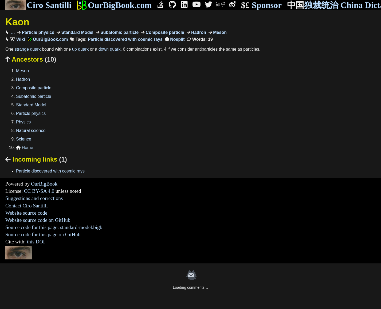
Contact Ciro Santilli (26, 205)
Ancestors (30, 59)
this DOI (36, 241)
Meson (219, 32)
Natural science (30, 130)
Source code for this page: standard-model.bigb (53, 227)
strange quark (28, 49)
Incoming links (36, 159)
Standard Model (76, 32)
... (12, 32)
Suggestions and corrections (34, 198)
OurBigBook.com (114, 5)
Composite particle (164, 32)
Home (24, 147)
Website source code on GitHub (37, 220)
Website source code (26, 213)
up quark (80, 49)
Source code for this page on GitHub (42, 234)
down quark (110, 49)
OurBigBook (44, 184)
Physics (23, 122)
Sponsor (261, 5)
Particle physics (37, 32)
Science (23, 139)
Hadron (198, 32)
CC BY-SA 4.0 (39, 191)
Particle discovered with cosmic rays (125, 39)
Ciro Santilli (38, 5)
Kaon (17, 22)
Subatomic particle (119, 32)
